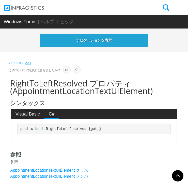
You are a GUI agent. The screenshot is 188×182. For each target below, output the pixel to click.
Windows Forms (20, 21)
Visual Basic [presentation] (27, 114)
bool (39, 129)
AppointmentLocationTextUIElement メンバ (49, 176)
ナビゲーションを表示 (94, 40)
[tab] (27, 114)
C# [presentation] (52, 114)
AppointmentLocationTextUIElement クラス (49, 170)
